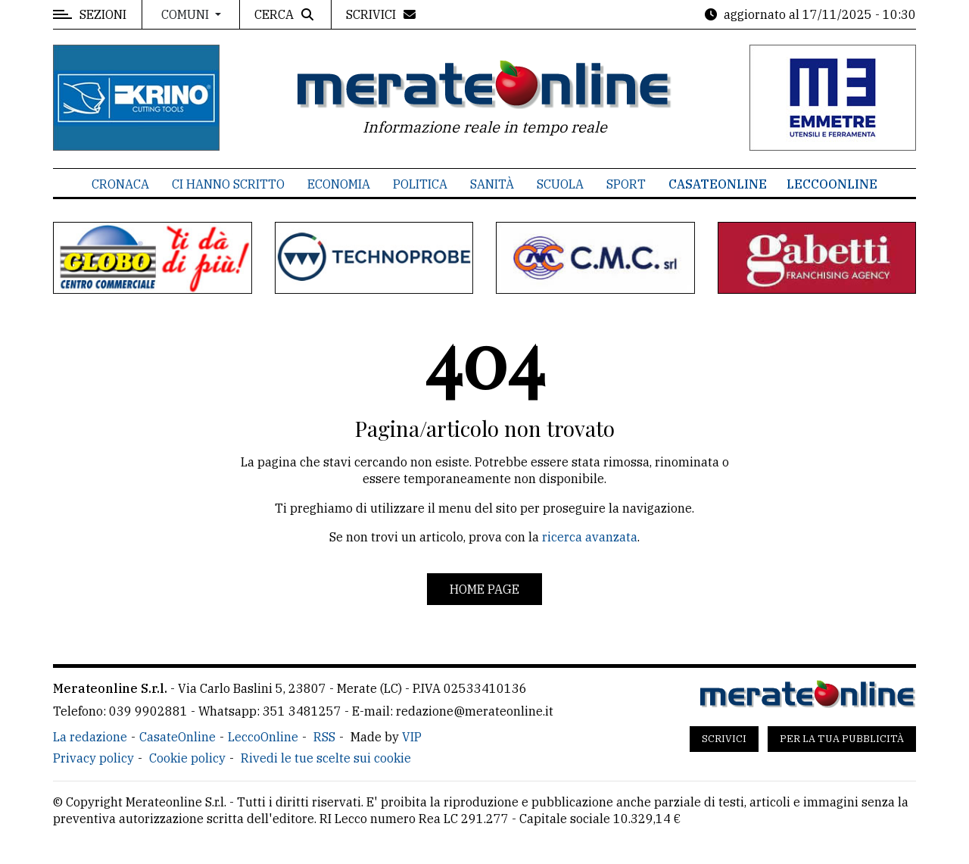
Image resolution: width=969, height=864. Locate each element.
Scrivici (724, 738)
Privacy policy (93, 758)
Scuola (560, 184)
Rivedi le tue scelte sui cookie (326, 758)
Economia (338, 184)
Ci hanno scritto (228, 184)
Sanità (492, 184)
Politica (420, 184)
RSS (324, 736)
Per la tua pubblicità (842, 738)
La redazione (90, 736)
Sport (626, 184)
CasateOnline (717, 184)
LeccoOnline (832, 184)
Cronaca (120, 184)
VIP (412, 736)
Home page (484, 589)
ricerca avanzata (589, 536)
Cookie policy (187, 758)
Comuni (186, 14)
